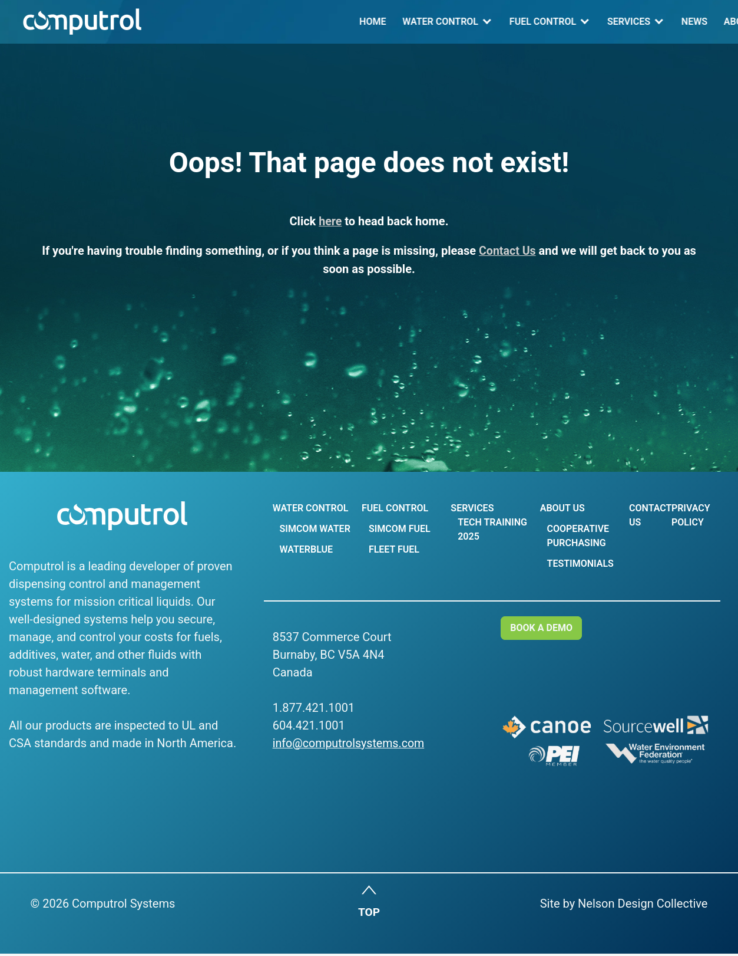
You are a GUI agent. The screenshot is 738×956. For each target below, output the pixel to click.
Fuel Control (350, 21)
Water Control (248, 21)
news (502, 21)
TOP (369, 915)
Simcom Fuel (398, 528)
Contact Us (635, 21)
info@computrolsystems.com (350, 743)
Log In (699, 21)
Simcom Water (314, 528)
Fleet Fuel (393, 549)
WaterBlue (305, 549)
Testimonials (577, 563)
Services (436, 21)
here (330, 221)
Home (180, 21)
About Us (553, 21)
